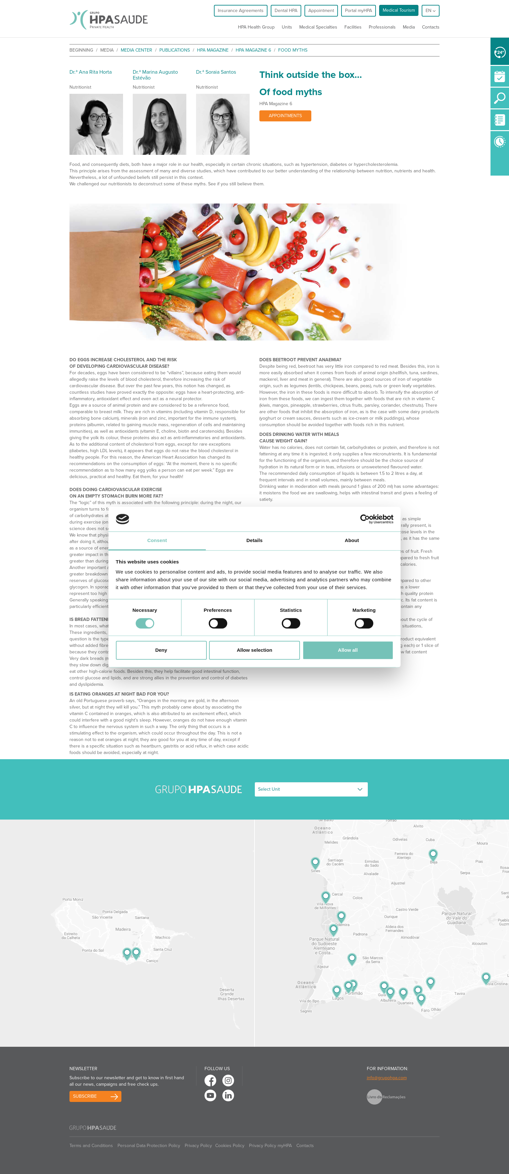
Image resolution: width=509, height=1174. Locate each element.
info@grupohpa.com (387, 1078)
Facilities (353, 27)
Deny (161, 650)
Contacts (431, 27)
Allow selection (254, 650)
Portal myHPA (358, 10)
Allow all (348, 650)
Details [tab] (254, 540)
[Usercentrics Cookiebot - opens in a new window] (365, 519)
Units (287, 27)
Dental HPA (286, 10)
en (431, 10)
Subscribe (85, 1096)
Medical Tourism (399, 10)
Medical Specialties (318, 27)
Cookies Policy (229, 1145)
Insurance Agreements (241, 10)
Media (409, 27)
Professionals (382, 27)
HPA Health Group (256, 27)
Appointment (321, 10)
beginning (81, 50)
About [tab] (352, 540)
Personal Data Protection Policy (149, 1145)
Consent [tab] (157, 540)
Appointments (285, 115)
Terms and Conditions (91, 1145)
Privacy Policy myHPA (270, 1145)
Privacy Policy (198, 1145)
